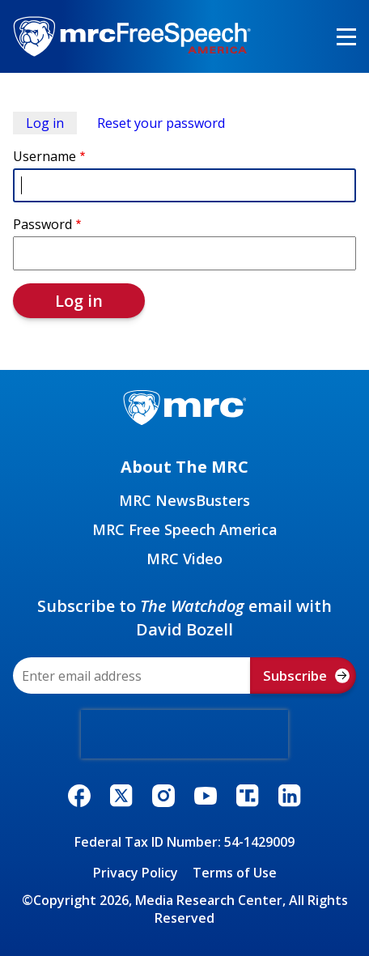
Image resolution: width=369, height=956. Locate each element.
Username (44, 156)
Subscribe (306, 675)
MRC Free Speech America (185, 529)
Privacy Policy (135, 873)
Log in (45, 123)
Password (42, 224)
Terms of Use (235, 873)
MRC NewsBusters (184, 500)
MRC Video (184, 558)
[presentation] (184, 734)
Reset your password (161, 123)
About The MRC (184, 467)
